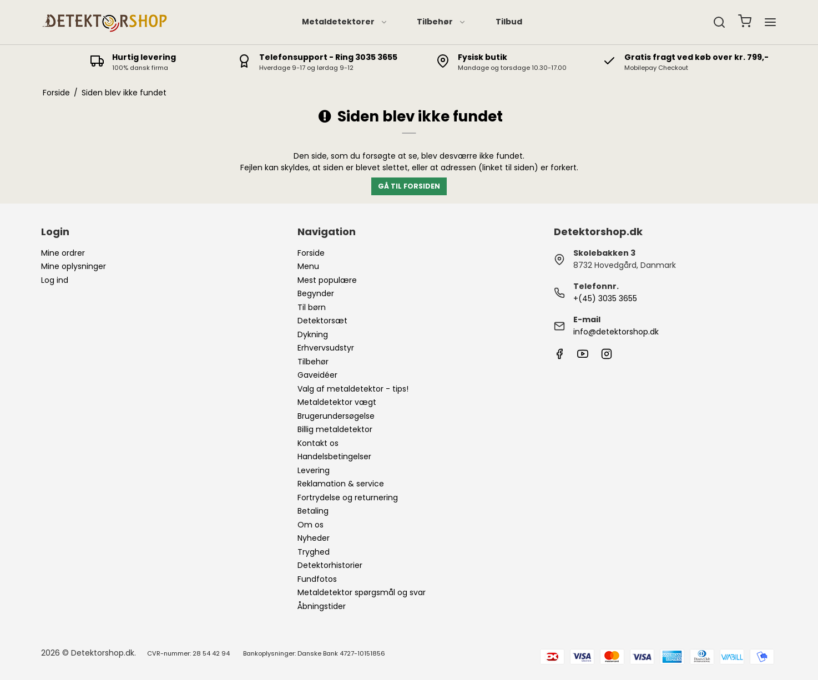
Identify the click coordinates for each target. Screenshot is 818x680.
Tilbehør (441, 21)
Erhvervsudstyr (325, 347)
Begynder (315, 293)
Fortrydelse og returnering (347, 497)
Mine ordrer (63, 252)
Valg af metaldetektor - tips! (352, 388)
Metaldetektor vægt (336, 402)
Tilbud (509, 21)
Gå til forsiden (409, 186)
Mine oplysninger (73, 266)
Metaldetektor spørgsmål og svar (361, 592)
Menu (308, 266)
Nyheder (313, 538)
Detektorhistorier (329, 565)
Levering (313, 470)
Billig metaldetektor (334, 429)
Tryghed (313, 551)
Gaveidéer (317, 374)
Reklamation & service (340, 483)
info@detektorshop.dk (616, 331)
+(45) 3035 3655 (605, 298)
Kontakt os (318, 443)
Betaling (313, 510)
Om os (310, 524)
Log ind (54, 280)
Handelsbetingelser (334, 456)
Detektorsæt (322, 320)
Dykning (312, 334)
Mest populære (327, 280)
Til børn (311, 307)
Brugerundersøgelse (336, 416)
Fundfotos (317, 579)
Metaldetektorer (345, 21)
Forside (311, 252)
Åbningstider (321, 606)
